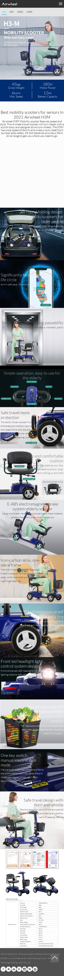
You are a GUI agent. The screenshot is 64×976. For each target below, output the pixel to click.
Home (3, 954)
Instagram (24, 969)
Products (23, 954)
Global (35, 969)
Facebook (3, 969)
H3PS (29, 12)
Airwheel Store (19, 969)
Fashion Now (12, 954)
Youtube (13, 969)
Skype (29, 969)
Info (4, 12)
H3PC (20, 12)
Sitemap (38, 954)
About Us (48, 954)
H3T (11, 12)
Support (31, 954)
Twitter (8, 969)
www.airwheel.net (15, 958)
